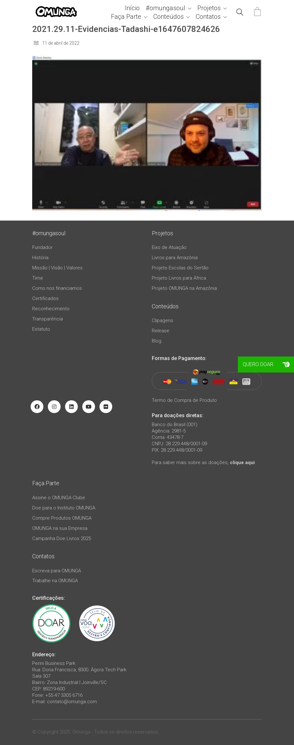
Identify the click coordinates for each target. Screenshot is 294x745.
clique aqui (242, 462)
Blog (156, 341)
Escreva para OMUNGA (56, 571)
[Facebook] (37, 406)
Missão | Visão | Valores (57, 268)
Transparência (47, 319)
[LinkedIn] (71, 406)
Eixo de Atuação (169, 247)
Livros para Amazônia (175, 257)
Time (37, 278)
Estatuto (41, 329)
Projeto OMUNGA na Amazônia (184, 288)
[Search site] (239, 13)
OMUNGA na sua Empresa (59, 528)
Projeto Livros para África (179, 278)
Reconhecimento (51, 309)
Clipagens (162, 320)
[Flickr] (105, 406)
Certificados (45, 298)
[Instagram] (54, 406)
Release (160, 331)
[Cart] (257, 12)
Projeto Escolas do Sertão (180, 268)
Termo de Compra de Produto (184, 400)
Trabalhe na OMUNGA (55, 580)
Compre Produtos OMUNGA (62, 518)
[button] (286, 364)
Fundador (42, 247)
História (40, 257)
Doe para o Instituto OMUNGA (63, 508)
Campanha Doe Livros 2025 (61, 538)
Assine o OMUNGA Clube (58, 497)
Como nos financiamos (57, 288)
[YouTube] (88, 406)
